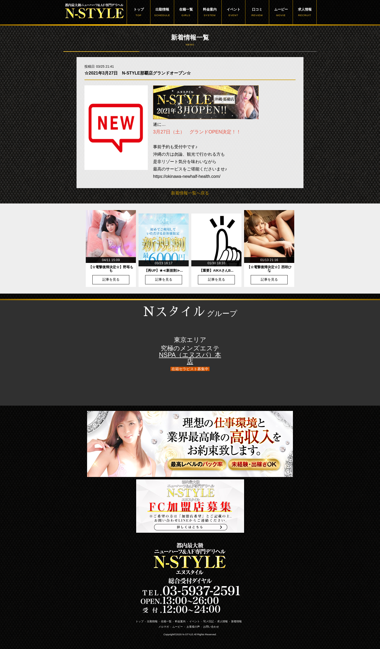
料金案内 (209, 12)
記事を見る (111, 279)
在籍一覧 (186, 12)
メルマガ (163, 626)
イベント (233, 12)
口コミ (257, 12)
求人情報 (304, 12)
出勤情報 (162, 12)
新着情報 (236, 621)
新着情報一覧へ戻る (190, 193)
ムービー (281, 12)
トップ (138, 12)
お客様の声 (193, 626)
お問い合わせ (211, 626)
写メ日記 (208, 621)
